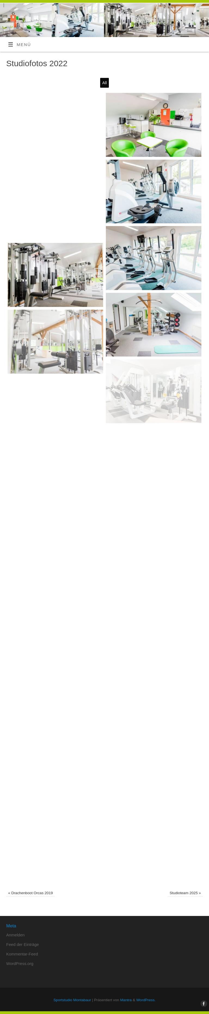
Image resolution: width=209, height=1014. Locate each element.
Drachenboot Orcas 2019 (30, 893)
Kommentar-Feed (22, 954)
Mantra (126, 1000)
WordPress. (146, 1000)
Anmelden (15, 935)
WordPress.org (19, 963)
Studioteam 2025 (185, 893)
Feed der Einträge (22, 944)
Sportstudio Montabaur (72, 1000)
